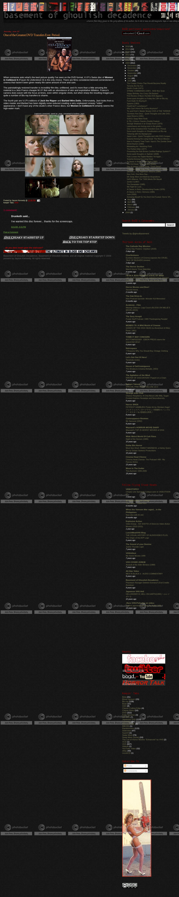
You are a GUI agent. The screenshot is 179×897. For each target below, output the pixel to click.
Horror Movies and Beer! (137, 287)
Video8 (125, 746)
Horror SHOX (132, 404)
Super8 (125, 733)
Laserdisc (126, 721)
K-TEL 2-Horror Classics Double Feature (143, 121)
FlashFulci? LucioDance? (137, 106)
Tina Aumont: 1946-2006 (136, 471)
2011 (127, 57)
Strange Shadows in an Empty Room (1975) (144, 124)
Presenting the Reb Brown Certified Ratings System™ (148, 151)
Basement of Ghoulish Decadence (142, 580)
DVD (16, 203)
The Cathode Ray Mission (138, 246)
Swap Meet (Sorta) (130, 737)
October (131, 70)
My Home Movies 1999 (135, 556)
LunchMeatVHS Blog (136, 532)
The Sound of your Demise (138, 544)
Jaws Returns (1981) (135, 116)
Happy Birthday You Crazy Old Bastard (142, 93)
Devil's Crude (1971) (135, 88)
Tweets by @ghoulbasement (135, 233)
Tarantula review (133, 360)
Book (124, 703)
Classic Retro (128, 710)
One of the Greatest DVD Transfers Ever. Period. (31, 35)
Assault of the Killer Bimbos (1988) (140, 565)
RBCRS (125, 726)
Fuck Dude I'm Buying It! (137, 101)
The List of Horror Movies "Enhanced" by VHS (142, 739)
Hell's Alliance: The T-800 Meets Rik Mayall (144, 179)
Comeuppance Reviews (137, 418)
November (132, 68)
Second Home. (132, 290)
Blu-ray (125, 701)
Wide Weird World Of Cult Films (141, 436)
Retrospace (131, 348)
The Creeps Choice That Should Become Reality (146, 83)
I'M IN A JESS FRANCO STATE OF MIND (145, 275)
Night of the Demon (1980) (137, 439)
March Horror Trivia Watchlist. (138, 269)
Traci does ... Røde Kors (136, 503)
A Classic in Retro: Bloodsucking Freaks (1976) (146, 189)
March (130, 204)
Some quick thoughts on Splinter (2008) (143, 154)
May (130, 199)
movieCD (126, 753)
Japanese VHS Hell (135, 591)
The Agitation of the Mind (138, 375)
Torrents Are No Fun (135, 86)
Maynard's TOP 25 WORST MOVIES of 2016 (145, 430)
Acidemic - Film (133, 305)
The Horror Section (135, 266)
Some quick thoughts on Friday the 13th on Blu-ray (147, 98)
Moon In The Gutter (135, 468)
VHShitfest (131, 553)
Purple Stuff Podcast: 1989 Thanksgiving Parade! (147, 319)
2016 (127, 46)
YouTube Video (129, 748)
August (131, 76)
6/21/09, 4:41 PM (18, 227)
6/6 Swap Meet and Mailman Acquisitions (143, 177)
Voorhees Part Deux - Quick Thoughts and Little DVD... (149, 114)
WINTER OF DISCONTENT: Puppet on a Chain (146, 378)
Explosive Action (134, 521)
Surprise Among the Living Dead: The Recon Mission (148, 139)
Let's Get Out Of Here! (136, 357)
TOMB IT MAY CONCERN (138, 337)
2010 (127, 60)
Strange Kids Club (134, 393)
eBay (124, 751)
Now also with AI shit (134, 515)
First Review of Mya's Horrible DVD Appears (144, 96)
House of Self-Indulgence (138, 366)
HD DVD (126, 717)
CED (124, 706)
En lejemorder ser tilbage (138, 500)
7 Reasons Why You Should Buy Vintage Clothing (147, 351)
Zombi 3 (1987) (133, 182)
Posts (128, 766)
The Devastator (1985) (136, 184)
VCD (124, 742)
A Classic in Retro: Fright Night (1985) (142, 162)
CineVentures (132, 255)
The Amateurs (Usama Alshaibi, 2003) (142, 369)
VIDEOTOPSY (132, 489)
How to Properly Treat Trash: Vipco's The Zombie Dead (149, 141)
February (132, 207)
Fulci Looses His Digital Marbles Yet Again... (144, 157)
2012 (127, 54)
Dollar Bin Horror (134, 445)
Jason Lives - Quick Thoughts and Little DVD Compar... (149, 136)
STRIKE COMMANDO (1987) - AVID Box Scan (146, 91)
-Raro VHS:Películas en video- (140, 603)
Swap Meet (127, 735)
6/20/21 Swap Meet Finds (137, 119)
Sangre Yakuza (133, 384)
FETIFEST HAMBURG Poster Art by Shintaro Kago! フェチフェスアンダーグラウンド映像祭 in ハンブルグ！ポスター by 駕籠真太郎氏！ (148, 409)
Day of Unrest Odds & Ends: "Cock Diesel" (144, 167)
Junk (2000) (131, 194)
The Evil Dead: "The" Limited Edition (141, 164)
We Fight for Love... (135, 187)
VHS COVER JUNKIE (136, 562)
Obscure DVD (128, 724)
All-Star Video (132, 571)
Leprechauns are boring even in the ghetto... (145, 126)
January (131, 210)
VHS (124, 744)
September (133, 73)
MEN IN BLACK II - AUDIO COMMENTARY (144, 574)
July (129, 78)
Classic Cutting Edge (131, 708)
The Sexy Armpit (134, 316)
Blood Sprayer (128, 699)
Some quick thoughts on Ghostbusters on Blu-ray (147, 131)
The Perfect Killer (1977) (137, 149)
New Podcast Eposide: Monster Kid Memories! (145, 299)
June (130, 81)
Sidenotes (126, 730)
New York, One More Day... (138, 174)
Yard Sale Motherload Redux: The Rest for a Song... (148, 169)
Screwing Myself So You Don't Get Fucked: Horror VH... (149, 197)
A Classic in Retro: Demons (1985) (141, 192)
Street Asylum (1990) (135, 144)
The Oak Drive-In (134, 296)
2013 (127, 52)
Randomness (128, 728)
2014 (127, 49)
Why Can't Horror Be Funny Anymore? (142, 108)
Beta (124, 697)
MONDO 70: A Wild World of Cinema (143, 325)
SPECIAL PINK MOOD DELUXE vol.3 (142, 387)
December (132, 65)
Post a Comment (10, 232)
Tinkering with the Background (139, 134)
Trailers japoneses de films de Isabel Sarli (143, 606)
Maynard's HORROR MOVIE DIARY (142, 427)
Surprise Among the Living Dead (140, 159)
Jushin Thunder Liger (135, 547)
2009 (127, 63)
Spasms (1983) (133, 103)
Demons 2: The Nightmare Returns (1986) (144, 172)
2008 (127, 212)
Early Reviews (128, 715)
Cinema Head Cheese (136, 457)
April (130, 202)
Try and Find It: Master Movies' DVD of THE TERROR (148, 111)
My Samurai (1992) (134, 421)
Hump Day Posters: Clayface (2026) (141, 249)
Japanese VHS (129, 719)
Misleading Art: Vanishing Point (139, 146)
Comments (130, 771)
